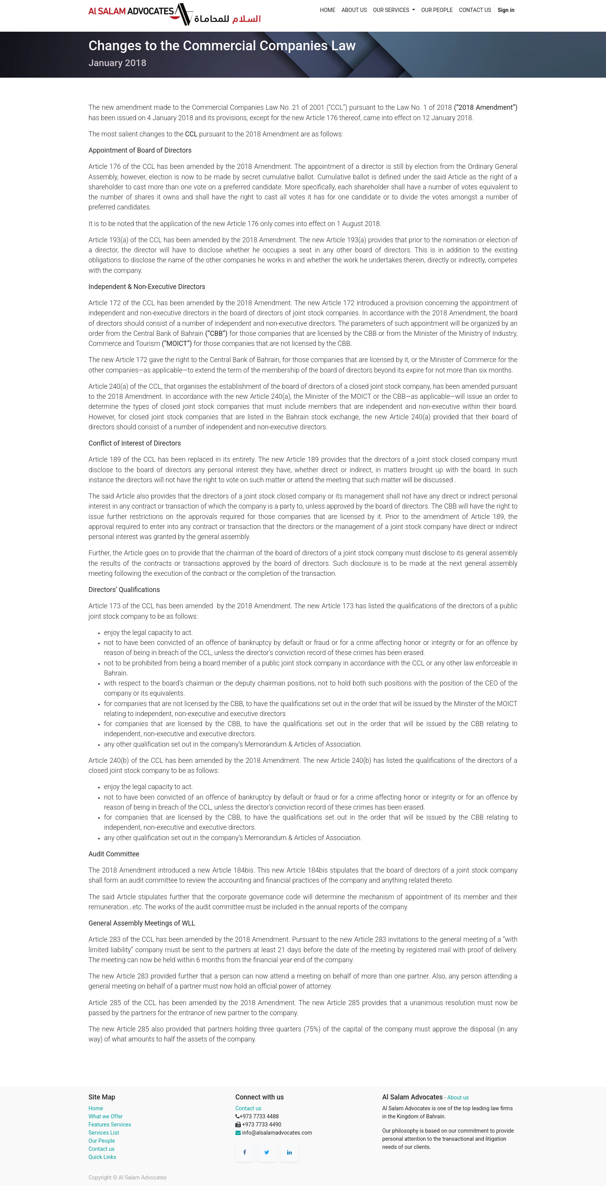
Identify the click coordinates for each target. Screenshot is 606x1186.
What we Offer (106, 1116)
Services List (104, 1133)
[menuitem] (328, 10)
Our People (102, 1141)
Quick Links (102, 1157)
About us (458, 1097)
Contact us (101, 1149)
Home (96, 1108)
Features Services (110, 1124)
